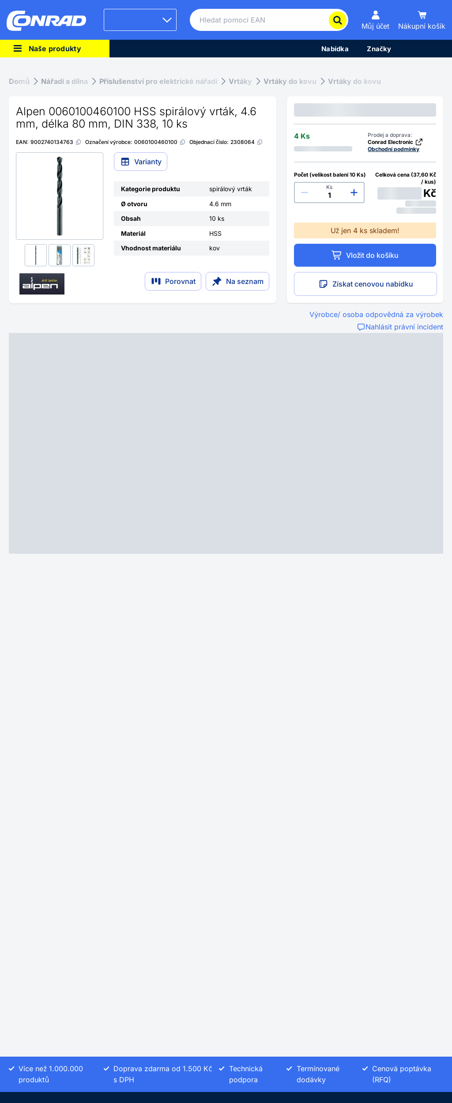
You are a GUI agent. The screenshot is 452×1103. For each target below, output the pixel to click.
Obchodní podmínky (393, 149)
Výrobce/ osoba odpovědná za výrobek (376, 314)
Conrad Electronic (395, 142)
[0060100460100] (160, 142)
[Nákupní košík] (421, 19)
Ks (329, 187)
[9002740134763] (56, 142)
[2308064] (246, 142)
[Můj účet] (376, 19)
